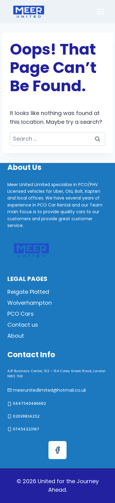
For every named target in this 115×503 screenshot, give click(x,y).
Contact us (22, 325)
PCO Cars (20, 314)
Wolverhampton (29, 303)
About (15, 336)
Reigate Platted (28, 292)
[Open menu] (100, 11)
